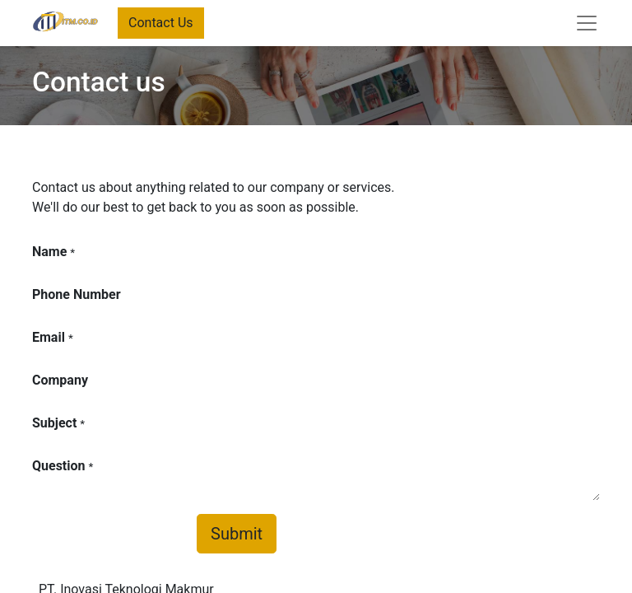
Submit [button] (237, 534)
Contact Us (160, 22)
